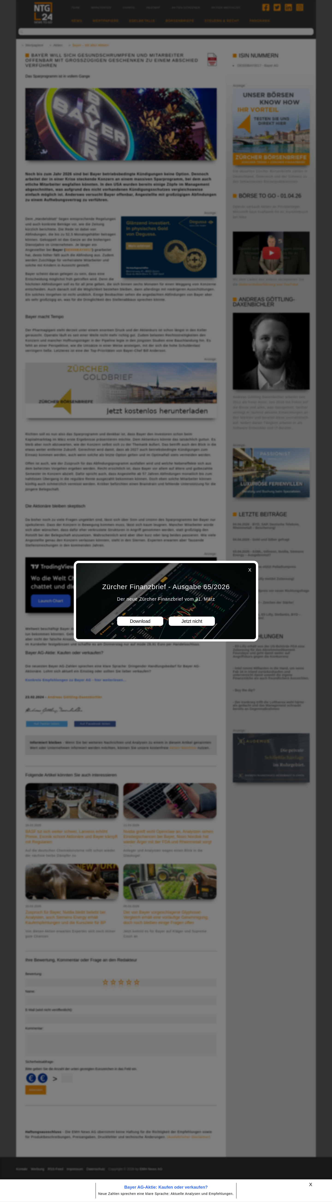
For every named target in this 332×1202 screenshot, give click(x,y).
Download (140, 621)
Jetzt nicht (191, 621)
